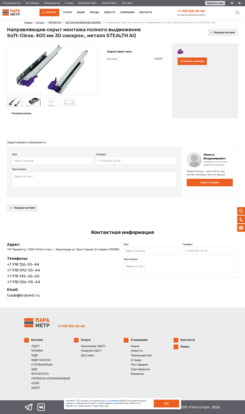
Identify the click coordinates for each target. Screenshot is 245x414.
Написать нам (215, 3)
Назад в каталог (222, 32)
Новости (109, 12)
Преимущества (52, 3)
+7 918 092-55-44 (23, 270)
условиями (113, 400)
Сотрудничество (11, 3)
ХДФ (34, 369)
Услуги (67, 12)
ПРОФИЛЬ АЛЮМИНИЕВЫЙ (50, 378)
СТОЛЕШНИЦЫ (41, 364)
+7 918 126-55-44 (191, 11)
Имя (14, 154)
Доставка (127, 3)
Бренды (94, 12)
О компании (127, 12)
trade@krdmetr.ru (23, 295)
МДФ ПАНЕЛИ (41, 360)
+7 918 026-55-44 (23, 282)
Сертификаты (140, 369)
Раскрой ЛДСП (109, 3)
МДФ (34, 355)
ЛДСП (35, 346)
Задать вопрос (209, 182)
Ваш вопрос (19, 169)
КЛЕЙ (35, 383)
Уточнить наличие (192, 61)
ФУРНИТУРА (40, 374)
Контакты (145, 12)
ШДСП (35, 387)
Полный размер (21, 113)
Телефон (101, 154)
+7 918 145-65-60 (23, 276)
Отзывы (69, 3)
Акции (81, 12)
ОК (166, 403)
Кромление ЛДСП (87, 3)
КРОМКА (37, 350)
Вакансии (137, 374)
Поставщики (32, 3)
